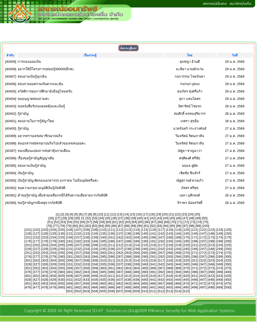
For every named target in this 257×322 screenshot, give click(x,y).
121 (194, 230)
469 (178, 283)
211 (111, 245)
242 (161, 249)
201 (28, 245)
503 (86, 291)
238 (128, 249)
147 (203, 233)
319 (178, 260)
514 (178, 291)
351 (28, 268)
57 (89, 222)
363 (128, 268)
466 (153, 283)
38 (127, 218)
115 (144, 230)
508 (128, 291)
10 (100, 214)
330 (61, 264)
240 (144, 249)
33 (94, 218)
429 (53, 280)
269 (178, 253)
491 (153, 287)
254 (53, 253)
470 (186, 283)
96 (179, 226)
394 (178, 272)
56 (82, 222)
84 (101, 226)
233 (86, 249)
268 (169, 253)
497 (203, 287)
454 (53, 283)
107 (78, 230)
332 (78, 264)
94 (165, 226)
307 (78, 260)
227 (36, 249)
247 (203, 249)
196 (194, 241)
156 (70, 237)
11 (106, 214)
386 (111, 272)
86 (114, 226)
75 (205, 222)
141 (153, 233)
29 (70, 218)
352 (36, 268)
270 (186, 253)
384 (94, 272)
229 (53, 249)
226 (28, 249)
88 (127, 226)
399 (219, 272)
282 (78, 256)
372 (203, 268)
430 (61, 280)
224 (219, 245)
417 (161, 276)
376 (28, 272)
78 (62, 226)
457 (78, 283)
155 (61, 237)
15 (132, 214)
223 (211, 245)
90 (140, 226)
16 (139, 214)
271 (194, 253)
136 (111, 233)
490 (144, 287)
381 (70, 272)
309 (94, 260)
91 (146, 226)
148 (211, 233)
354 (53, 268)
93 (159, 226)
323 (211, 260)
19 (158, 214)
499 (219, 287)
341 (153, 264)
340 (144, 264)
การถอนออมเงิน (29, 62)
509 (136, 291)
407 (78, 276)
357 (78, 268)
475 (228, 283)
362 (119, 268)
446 (194, 280)
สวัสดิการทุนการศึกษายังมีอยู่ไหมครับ (45, 91)
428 (45, 280)
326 (28, 264)
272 (203, 253)
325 (228, 260)
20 (165, 214)
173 (211, 237)
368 (169, 268)
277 (36, 256)
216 (153, 245)
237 (119, 249)
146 (194, 233)
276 (28, 256)
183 (86, 241)
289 (136, 256)
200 (228, 241)
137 (119, 233)
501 (70, 291)
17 (145, 214)
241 (153, 249)
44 (165, 218)
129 (53, 233)
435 (103, 280)
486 (111, 287)
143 (169, 233)
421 (194, 276)
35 (107, 218)
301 (28, 260)
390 (144, 272)
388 (128, 272)
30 (77, 218)
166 (153, 237)
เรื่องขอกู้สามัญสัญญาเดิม (36, 158)
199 (219, 241)
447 (203, 280)
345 (186, 264)
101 (28, 230)
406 (70, 276)
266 (153, 253)
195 (186, 241)
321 (194, 260)
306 (70, 260)
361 (111, 268)
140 (144, 233)
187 (119, 241)
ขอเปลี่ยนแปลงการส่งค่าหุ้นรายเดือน (44, 151)
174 (219, 237)
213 (128, 245)
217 (161, 245)
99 (198, 226)
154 (53, 237)
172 (203, 237)
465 (144, 283)
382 (78, 272)
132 (78, 233)
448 (211, 280)
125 (228, 230)
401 (28, 276)
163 (128, 237)
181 (70, 241)
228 (45, 249)
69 (167, 222)
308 (86, 260)
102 (36, 230)
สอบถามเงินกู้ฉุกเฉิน (32, 76)
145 (186, 233)
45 (172, 218)
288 (128, 256)
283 (86, 256)
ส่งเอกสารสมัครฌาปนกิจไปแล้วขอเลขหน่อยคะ (52, 143)
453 (45, 283)
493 (169, 287)
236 (111, 249)
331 (70, 264)
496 (194, 287)
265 (144, 253)
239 (136, 249)
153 (45, 237)
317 (161, 260)
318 (169, 260)
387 (119, 272)
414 (136, 276)
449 (219, 280)
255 (61, 253)
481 (70, 287)
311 (111, 260)
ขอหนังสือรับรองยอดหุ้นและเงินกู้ (41, 106)
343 (169, 264)
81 (81, 226)
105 (61, 230)
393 (169, 272)
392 (161, 272)
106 (70, 230)
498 (211, 287)
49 (198, 218)
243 (169, 249)
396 (194, 272)
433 (86, 280)
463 (128, 283)
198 (211, 241)
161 (111, 237)
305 (61, 260)
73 (192, 222)
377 (36, 272)
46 (179, 218)
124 (219, 230)
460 (103, 283)
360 (103, 268)
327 (36, 264)
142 (161, 233)
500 (228, 287)
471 (194, 283)
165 (144, 237)
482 (78, 287)
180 (61, 241)
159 (94, 237)
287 (119, 256)
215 (144, 245)
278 (45, 256)
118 (169, 230)
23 (184, 214)
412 (119, 276)
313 (128, 260)
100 (205, 226)
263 (128, 253)
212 (119, 245)
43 (159, 218)
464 (136, 283)
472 (203, 283)
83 (94, 226)
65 (141, 222)
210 (103, 245)
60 (108, 222)
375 (228, 268)
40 (140, 218)
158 (86, 237)
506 (111, 291)
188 (128, 241)
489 (136, 287)
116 (153, 230)
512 (161, 291)
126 (28, 233)
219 (178, 245)
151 (28, 237)
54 (69, 222)
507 (119, 291)
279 (53, 256)
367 (161, 268)
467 (161, 283)
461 (111, 283)
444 (178, 280)
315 (144, 260)
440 (144, 280)
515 (186, 291)
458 (86, 283)
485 (103, 287)
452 (36, 283)
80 (75, 226)
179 (53, 241)
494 (178, 287)
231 (70, 249)
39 (133, 218)
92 (153, 226)
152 (36, 237)
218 (169, 245)
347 (203, 264)
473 (211, 283)
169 (178, 237)
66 (147, 222)
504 (94, 291)
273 (211, 253)
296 (194, 256)
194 (178, 241)
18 (152, 214)
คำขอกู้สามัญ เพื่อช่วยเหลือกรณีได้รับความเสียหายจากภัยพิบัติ (63, 195)
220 (186, 245)
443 (169, 280)
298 (211, 256)
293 (169, 256)
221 (194, 245)
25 (197, 214)
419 (178, 276)
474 (219, 283)
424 (219, 276)
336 (111, 264)
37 (120, 218)
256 (70, 253)
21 (171, 214)
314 (136, 260)
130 (61, 233)
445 (186, 280)
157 (78, 237)
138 (128, 233)
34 (101, 218)
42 (153, 218)
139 (136, 233)
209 (94, 245)
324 (219, 260)
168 (169, 237)
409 (94, 276)
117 (161, 230)
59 (102, 222)
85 (107, 226)
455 (61, 283)
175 (228, 237)
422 (203, 276)
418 (169, 276)
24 (191, 214)
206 (70, 245)
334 (94, 264)
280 (61, 256)
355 (61, 268)
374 (219, 268)
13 (119, 214)
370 (186, 268)
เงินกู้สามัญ (25, 173)
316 (153, 260)
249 (219, 249)
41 (146, 218)
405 (61, 276)
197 (203, 241)
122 (203, 230)
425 (228, 276)
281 (70, 256)
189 (136, 241)
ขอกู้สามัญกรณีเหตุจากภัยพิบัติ (40, 203)
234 (94, 249)
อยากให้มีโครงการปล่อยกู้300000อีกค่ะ (46, 69)
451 (28, 283)
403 (45, 276)
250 (228, 249)
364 (136, 268)
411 (111, 276)
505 (103, 291)
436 (111, 280)
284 (94, 256)
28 (64, 218)
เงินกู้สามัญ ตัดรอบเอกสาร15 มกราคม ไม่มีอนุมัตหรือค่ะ (58, 180)
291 (153, 256)
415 (144, 276)
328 (45, 264)
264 (136, 253)
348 (211, 264)
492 (161, 287)
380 (61, 272)
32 (88, 218)
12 (113, 214)
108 (86, 230)
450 (228, 280)
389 (136, 272)
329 (53, 264)
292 (161, 256)
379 (53, 272)
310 (103, 260)
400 (228, 272)
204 (53, 245)
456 (70, 283)
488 (128, 287)
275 (228, 253)
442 (161, 280)
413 (128, 276)
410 (103, 276)
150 (228, 233)
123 (211, 230)
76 (49, 226)
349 (219, 264)
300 (228, 256)
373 (211, 268)
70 (173, 222)
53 (63, 222)
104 (53, 230)
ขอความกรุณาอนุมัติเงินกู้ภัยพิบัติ (41, 188)
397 (203, 272)
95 (172, 226)
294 (178, 256)
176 (28, 241)
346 (194, 264)
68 (160, 222)
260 (103, 253)
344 (178, 264)
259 (94, 253)
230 (61, 249)
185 (103, 241)
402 (36, 276)
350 (228, 264)
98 (191, 226)
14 (126, 214)
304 (53, 260)
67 (153, 222)
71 (179, 222)
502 (78, 291)
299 (219, 256)
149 (219, 233)
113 (128, 230)
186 (111, 241)
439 (136, 280)
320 (186, 260)
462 (119, 283)
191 (153, 241)
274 (219, 253)
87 (120, 226)
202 (36, 245)
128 (45, 233)
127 (36, 233)
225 (228, 245)
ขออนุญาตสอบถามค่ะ (33, 99)
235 (103, 249)
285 (103, 256)
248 (211, 249)
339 (136, 264)
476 (28, 287)
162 (119, 237)
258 (86, 253)
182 (78, 241)
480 (61, 287)
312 (119, 260)
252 (36, 253)
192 (161, 241)
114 (136, 230)
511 (153, 291)
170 (186, 237)
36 (114, 218)
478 (45, 287)
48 (191, 218)
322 (203, 260)
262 (119, 253)
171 (194, 237)
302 (36, 260)
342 (161, 264)
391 (153, 272)
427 (36, 280)
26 (51, 218)
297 (203, 256)
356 (70, 268)
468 (169, 283)
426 (28, 280)
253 (45, 253)
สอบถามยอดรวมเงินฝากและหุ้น (40, 84)
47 (185, 218)
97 (185, 226)
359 (94, 268)
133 (86, 233)
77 (56, 226)
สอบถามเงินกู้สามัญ (32, 166)
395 (186, 272)
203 (45, 245)
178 (45, 241)
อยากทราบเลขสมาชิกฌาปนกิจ (40, 136)
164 (136, 237)
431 (70, 280)
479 (53, 287)
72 (186, 222)
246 (194, 249)
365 (144, 268)
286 (111, 256)
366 (153, 268)
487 (119, 287)
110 (103, 230)
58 (95, 222)
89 (133, 226)
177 (36, 241)
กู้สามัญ (23, 114)
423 (211, 276)
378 (45, 272)
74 (199, 222)
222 (203, 245)
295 (186, 256)
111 (111, 230)
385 (103, 272)
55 (76, 222)
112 (119, 230)
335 (103, 264)
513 (169, 291)
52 (57, 222)
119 (178, 230)
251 (28, 253)
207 (78, 245)
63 (128, 222)
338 (128, 264)
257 (78, 253)
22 (178, 214)
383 (86, 272)
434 (94, 280)
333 (86, 264)
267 (161, 253)
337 (119, 264)
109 (94, 230)
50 (204, 218)
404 (53, 276)
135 (103, 233)
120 (186, 230)
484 (94, 287)
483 (86, 287)
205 (61, 245)
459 (94, 283)
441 (153, 280)
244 (178, 249)
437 (119, 280)
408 (86, 276)
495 (186, 287)
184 (94, 241)
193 (169, 241)
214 (136, 245)
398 (211, 272)
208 (86, 245)
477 (36, 287)
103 (45, 230)
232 (78, 249)
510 (144, 291)
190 (144, 241)
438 (128, 280)
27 (57, 218)
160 (103, 237)
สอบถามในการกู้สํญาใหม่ (36, 121)
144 (178, 233)
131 (70, 233)
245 (186, 249)
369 (178, 268)
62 (121, 222)
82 (88, 226)
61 (115, 222)
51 (50, 222)
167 (161, 237)
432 (78, 280)
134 (94, 233)
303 (45, 260)
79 (69, 226)
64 (134, 222)
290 (144, 256)
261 (111, 253)
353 (45, 268)
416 (153, 276)
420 (186, 276)
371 (194, 268)
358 (86, 268)
